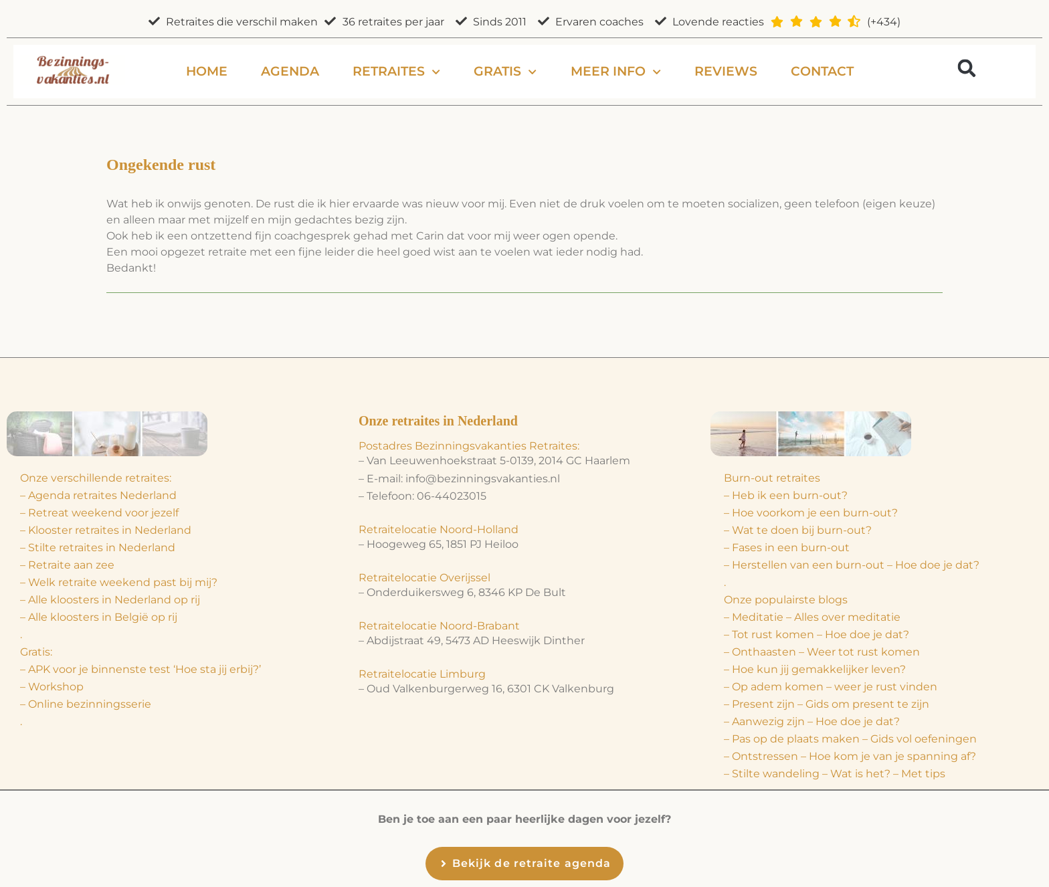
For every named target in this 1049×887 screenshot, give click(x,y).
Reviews (725, 71)
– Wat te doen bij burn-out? (798, 530)
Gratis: (36, 652)
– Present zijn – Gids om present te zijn (826, 704)
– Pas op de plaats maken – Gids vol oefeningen (850, 738)
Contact (822, 71)
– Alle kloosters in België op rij (98, 617)
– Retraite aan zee (67, 565)
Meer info (616, 72)
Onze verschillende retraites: (95, 478)
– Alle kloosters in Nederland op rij (110, 599)
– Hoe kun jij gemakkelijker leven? (815, 669)
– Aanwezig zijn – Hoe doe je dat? (812, 721)
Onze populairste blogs (786, 599)
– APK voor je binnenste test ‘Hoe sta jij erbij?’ (140, 669)
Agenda (290, 71)
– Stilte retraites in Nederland (97, 547)
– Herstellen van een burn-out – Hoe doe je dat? (851, 565)
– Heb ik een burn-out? (786, 495)
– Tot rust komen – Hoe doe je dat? (816, 634)
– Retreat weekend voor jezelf (99, 512)
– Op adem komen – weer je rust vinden (830, 686)
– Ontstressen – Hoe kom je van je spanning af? (850, 756)
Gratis (505, 72)
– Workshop (52, 686)
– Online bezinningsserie (85, 704)
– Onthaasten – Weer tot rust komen (822, 652)
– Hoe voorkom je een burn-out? (811, 512)
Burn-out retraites (772, 478)
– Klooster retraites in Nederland (105, 530)
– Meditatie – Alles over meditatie (812, 617)
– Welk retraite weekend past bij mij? (118, 582)
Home (206, 71)
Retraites (396, 72)
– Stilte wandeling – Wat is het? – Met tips (834, 773)
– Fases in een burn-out (787, 547)
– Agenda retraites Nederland (98, 495)
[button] (967, 68)
